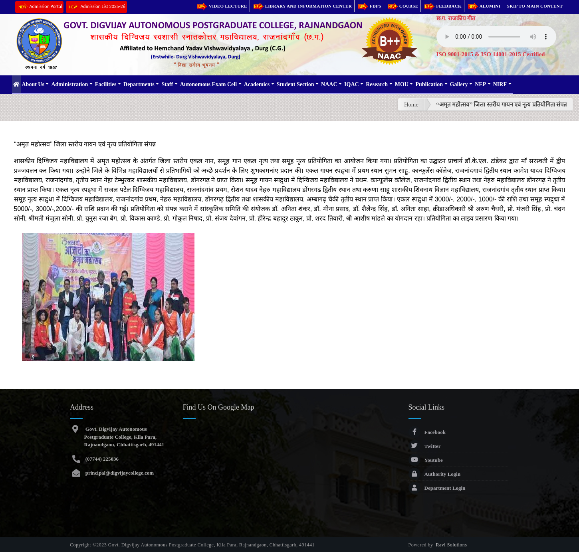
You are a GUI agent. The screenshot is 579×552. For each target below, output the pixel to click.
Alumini (483, 6)
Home (411, 104)
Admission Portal (39, 7)
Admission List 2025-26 (96, 7)
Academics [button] (257, 84)
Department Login (437, 488)
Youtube (425, 460)
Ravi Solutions (451, 545)
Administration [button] (69, 84)
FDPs (369, 6)
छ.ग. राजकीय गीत (456, 18)
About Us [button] (33, 84)
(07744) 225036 (101, 459)
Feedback (442, 6)
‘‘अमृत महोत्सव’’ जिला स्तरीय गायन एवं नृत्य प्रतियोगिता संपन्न (501, 104)
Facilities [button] (106, 84)
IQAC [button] (351, 84)
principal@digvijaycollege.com (119, 473)
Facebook (427, 432)
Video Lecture (221, 6)
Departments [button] (139, 84)
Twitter (424, 446)
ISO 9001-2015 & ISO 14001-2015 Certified (490, 54)
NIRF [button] (500, 84)
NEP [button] (480, 84)
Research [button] (377, 84)
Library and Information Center (302, 6)
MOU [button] (401, 84)
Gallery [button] (459, 84)
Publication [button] (428, 84)
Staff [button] (167, 84)
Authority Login (434, 474)
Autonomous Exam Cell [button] (208, 84)
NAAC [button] (329, 84)
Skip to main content (535, 6)
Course (402, 6)
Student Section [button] (295, 84)
